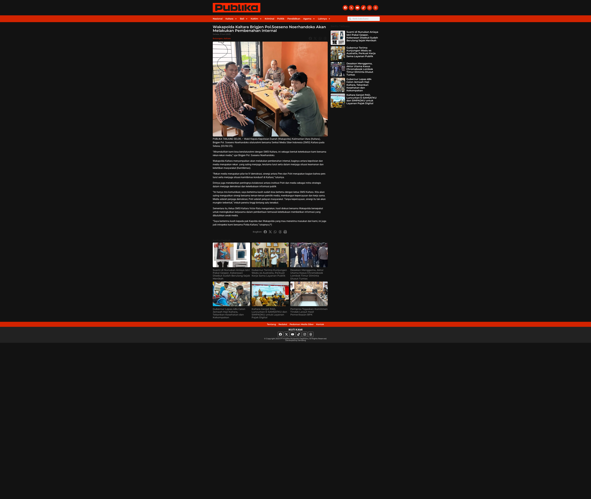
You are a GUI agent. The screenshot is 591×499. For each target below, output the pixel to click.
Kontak (330, 325)
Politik (280, 18)
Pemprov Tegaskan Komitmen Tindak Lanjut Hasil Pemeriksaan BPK (309, 312)
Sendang (302, 342)
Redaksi (278, 325)
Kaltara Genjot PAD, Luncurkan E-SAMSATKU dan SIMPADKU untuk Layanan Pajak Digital (269, 313)
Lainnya (324, 18)
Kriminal (269, 18)
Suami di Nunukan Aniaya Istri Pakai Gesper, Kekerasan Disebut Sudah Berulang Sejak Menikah (231, 274)
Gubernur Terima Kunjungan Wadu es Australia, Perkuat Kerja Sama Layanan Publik (269, 273)
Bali (244, 18)
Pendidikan (293, 18)
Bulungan (218, 38)
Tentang (261, 325)
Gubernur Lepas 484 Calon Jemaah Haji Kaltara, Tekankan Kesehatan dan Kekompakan (229, 313)
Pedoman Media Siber (304, 325)
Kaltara (231, 18)
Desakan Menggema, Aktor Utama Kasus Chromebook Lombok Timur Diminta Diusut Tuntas (307, 274)
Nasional (218, 18)
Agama (309, 18)
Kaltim (256, 18)
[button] (310, 38)
